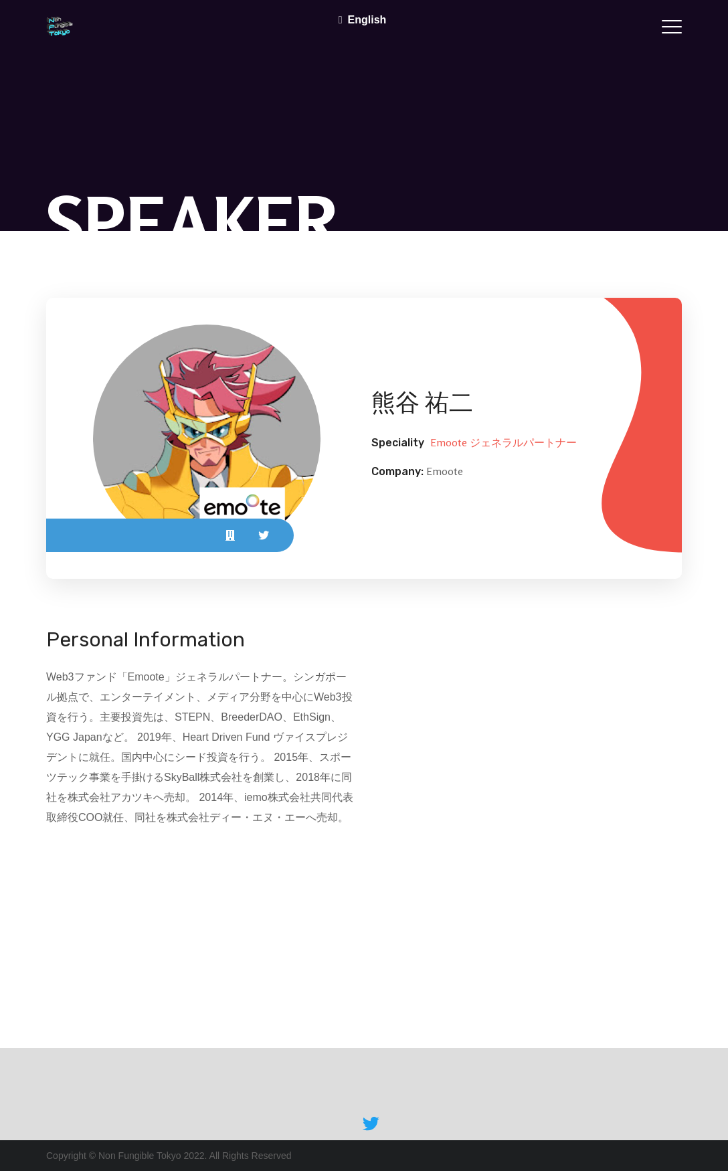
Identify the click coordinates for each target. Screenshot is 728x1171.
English (367, 19)
